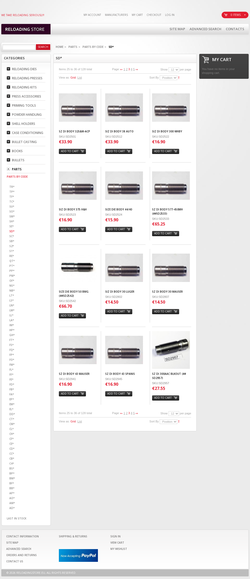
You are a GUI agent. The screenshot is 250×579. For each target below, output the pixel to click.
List (79, 77)
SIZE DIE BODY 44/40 (118, 209)
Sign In (115, 536)
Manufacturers (116, 15)
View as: (64, 77)
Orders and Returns (21, 555)
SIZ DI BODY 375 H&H (73, 209)
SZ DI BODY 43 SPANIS (120, 374)
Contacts (235, 29)
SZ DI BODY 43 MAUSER (74, 374)
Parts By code (93, 47)
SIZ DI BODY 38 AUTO (119, 131)
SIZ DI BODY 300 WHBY (167, 131)
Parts (72, 47)
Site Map (177, 29)
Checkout (154, 15)
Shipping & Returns (73, 536)
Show (164, 69)
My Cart (137, 15)
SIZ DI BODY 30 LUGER (119, 291)
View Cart (117, 542)
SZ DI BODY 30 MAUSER (167, 291)
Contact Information (22, 536)
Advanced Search (205, 29)
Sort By (154, 77)
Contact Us (14, 561)
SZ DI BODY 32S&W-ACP (74, 131)
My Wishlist (118, 549)
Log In (169, 15)
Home (59, 47)
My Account (92, 15)
